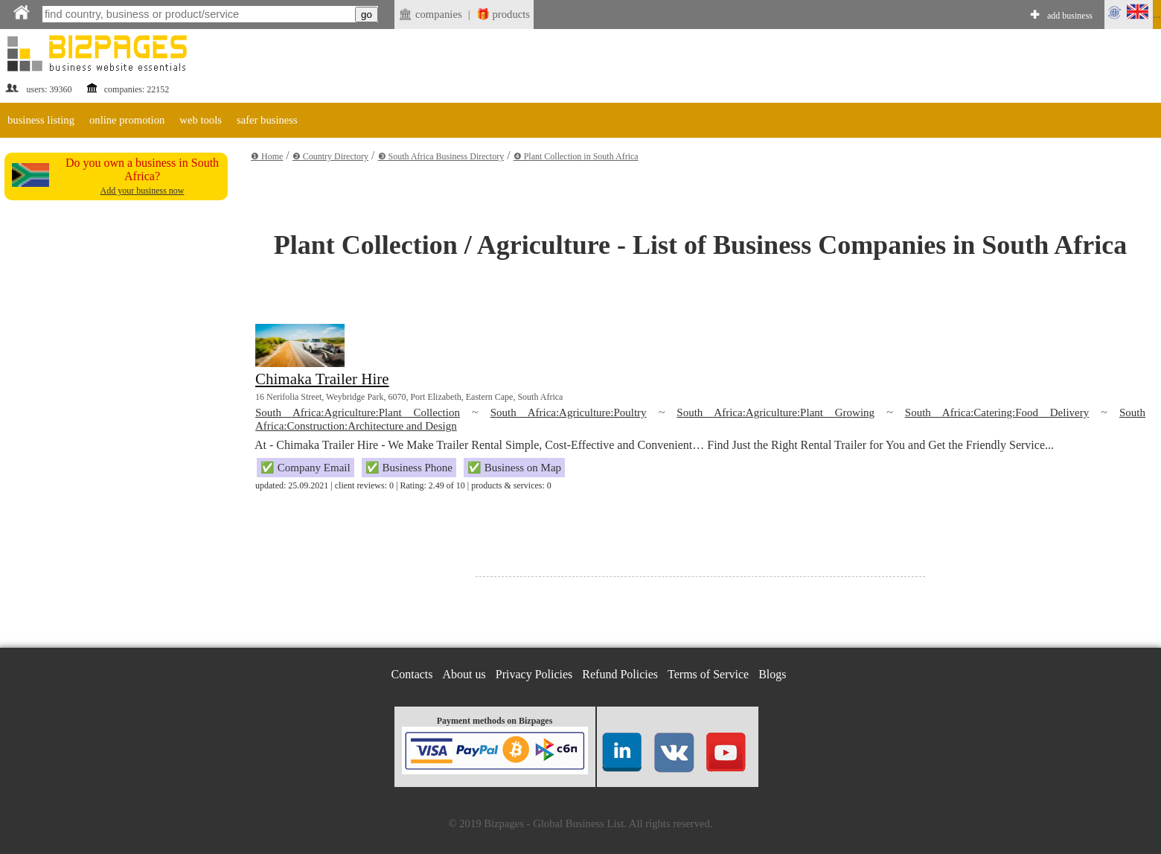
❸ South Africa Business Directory (441, 156)
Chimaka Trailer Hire (322, 379)
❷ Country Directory (330, 156)
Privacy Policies (534, 674)
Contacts (412, 674)
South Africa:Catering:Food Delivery (997, 412)
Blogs (772, 674)
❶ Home (267, 156)
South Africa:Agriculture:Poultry (568, 412)
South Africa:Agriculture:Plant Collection (357, 412)
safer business (267, 120)
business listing (40, 120)
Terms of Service (708, 674)
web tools (200, 120)
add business (1070, 15)
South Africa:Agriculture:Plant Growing (775, 412)
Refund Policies (620, 674)
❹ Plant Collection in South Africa (576, 156)
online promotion (126, 120)
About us (464, 674)
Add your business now (142, 190)
